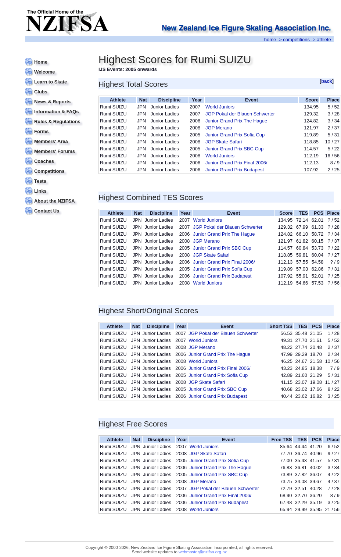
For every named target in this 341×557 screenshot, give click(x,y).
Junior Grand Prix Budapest (234, 169)
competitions (296, 39)
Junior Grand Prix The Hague (236, 121)
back (326, 81)
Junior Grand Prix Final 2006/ (236, 162)
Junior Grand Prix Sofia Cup (235, 135)
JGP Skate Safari (223, 141)
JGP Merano (218, 128)
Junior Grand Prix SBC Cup (234, 148)
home (270, 39)
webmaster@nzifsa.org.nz (203, 552)
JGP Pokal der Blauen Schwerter (240, 114)
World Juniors (219, 107)
